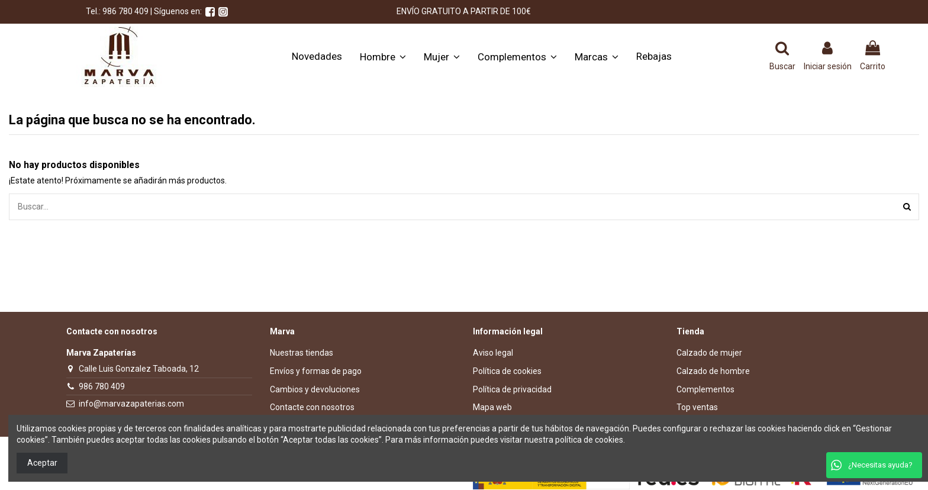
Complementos (705, 389)
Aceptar (42, 463)
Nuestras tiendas (301, 352)
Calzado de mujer (709, 352)
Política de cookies (507, 371)
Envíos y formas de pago (316, 371)
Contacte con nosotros (312, 407)
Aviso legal (493, 352)
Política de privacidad (512, 389)
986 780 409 (102, 386)
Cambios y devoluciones (315, 389)
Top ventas (697, 407)
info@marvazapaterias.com (131, 403)
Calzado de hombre (713, 371)
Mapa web (492, 407)
